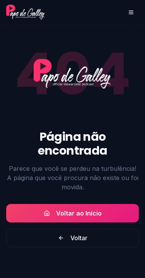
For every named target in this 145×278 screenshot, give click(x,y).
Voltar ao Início (73, 213)
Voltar (72, 238)
